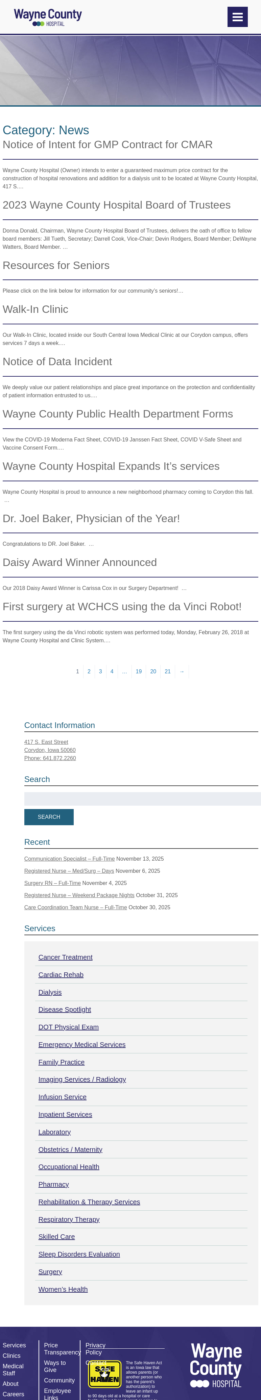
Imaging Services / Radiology (82, 1079)
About (11, 1383)
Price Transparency (62, 1349)
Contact (96, 1362)
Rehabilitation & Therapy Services (89, 1202)
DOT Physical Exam (69, 1027)
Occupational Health (69, 1166)
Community (59, 1380)
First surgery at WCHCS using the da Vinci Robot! (122, 606)
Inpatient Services (65, 1114)
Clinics (12, 1355)
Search (49, 817)
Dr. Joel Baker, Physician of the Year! (91, 518)
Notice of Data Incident (57, 361)
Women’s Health (63, 1289)
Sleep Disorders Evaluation (79, 1254)
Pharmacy (54, 1184)
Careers (13, 1394)
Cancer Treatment (66, 957)
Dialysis (50, 992)
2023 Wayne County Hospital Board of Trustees (117, 205)
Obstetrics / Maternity (70, 1149)
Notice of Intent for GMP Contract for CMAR (108, 144)
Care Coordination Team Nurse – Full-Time (75, 907)
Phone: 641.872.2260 (50, 758)
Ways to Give (55, 1366)
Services (14, 1345)
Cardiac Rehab (61, 974)
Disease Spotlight (65, 1009)
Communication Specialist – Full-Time (69, 859)
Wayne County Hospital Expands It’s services (111, 466)
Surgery (50, 1271)
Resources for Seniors (56, 265)
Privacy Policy (95, 1349)
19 (139, 671)
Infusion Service (63, 1097)
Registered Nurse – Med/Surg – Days (69, 871)
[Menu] (238, 17)
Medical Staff (13, 1370)
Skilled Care (57, 1236)
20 (153, 671)
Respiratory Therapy (69, 1219)
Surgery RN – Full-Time (52, 883)
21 (168, 671)
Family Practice (62, 1062)
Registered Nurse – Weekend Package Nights (79, 895)
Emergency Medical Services (82, 1044)
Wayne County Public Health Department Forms (118, 414)
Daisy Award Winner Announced (80, 562)
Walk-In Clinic (35, 309)
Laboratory (55, 1132)
